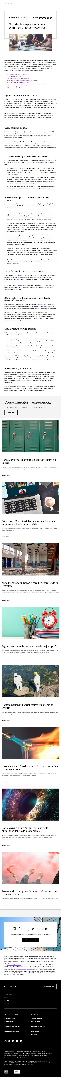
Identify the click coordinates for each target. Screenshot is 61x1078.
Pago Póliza (7, 1000)
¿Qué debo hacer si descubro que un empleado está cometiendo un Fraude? (26, 84)
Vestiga (54, 99)
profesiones (21, 277)
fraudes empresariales (12, 204)
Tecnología (34, 1034)
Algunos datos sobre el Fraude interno (17, 74)
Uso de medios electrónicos (10, 1055)
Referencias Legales (8, 1057)
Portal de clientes (8, 1021)
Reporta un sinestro (9, 997)
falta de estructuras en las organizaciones (18, 133)
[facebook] (40, 18)
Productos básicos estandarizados (28, 1053)
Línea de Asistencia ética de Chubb (39, 1055)
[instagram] (21, 1041)
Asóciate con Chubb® (38, 1027)
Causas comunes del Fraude (14, 76)
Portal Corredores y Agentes (11, 1031)
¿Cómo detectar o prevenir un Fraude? (17, 86)
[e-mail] (45, 18)
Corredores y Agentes (12, 1027)
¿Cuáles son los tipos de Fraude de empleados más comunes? (22, 80)
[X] (51, 18)
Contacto (6, 1004)
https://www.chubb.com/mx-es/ (14, 964)
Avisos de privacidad (24, 1055)
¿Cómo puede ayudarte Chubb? (15, 87)
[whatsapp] (48, 18)
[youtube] (17, 1041)
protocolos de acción (42, 304)
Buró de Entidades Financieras (11, 1053)
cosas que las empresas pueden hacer (40, 332)
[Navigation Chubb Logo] (8, 3)
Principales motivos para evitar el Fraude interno (19, 78)
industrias (22, 285)
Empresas (34, 1014)
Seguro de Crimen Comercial (28, 374)
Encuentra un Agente (9, 1018)
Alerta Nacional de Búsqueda (22, 1057)
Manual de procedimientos (44, 1053)
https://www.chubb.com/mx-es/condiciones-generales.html (24, 969)
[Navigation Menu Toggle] (56, 3)
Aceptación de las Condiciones (24, 1051)
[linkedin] (42, 18)
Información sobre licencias (39, 1051)
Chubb (11, 386)
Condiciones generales (9, 1051)
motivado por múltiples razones (36, 162)
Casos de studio (35, 1031)
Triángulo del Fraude (31, 143)
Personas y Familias (11, 1014)
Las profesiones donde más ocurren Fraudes (18, 82)
